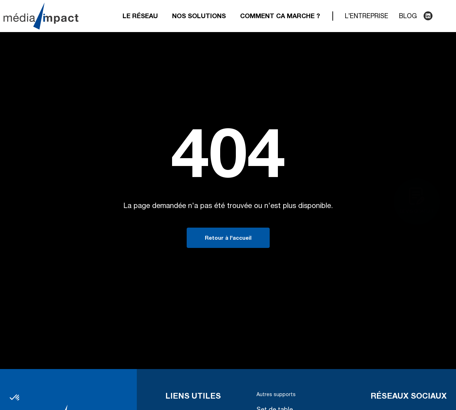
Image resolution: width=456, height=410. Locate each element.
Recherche (441, 16)
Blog (408, 17)
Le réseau (140, 17)
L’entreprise (366, 17)
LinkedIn (427, 16)
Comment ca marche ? (280, 17)
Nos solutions (199, 17)
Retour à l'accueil (228, 238)
